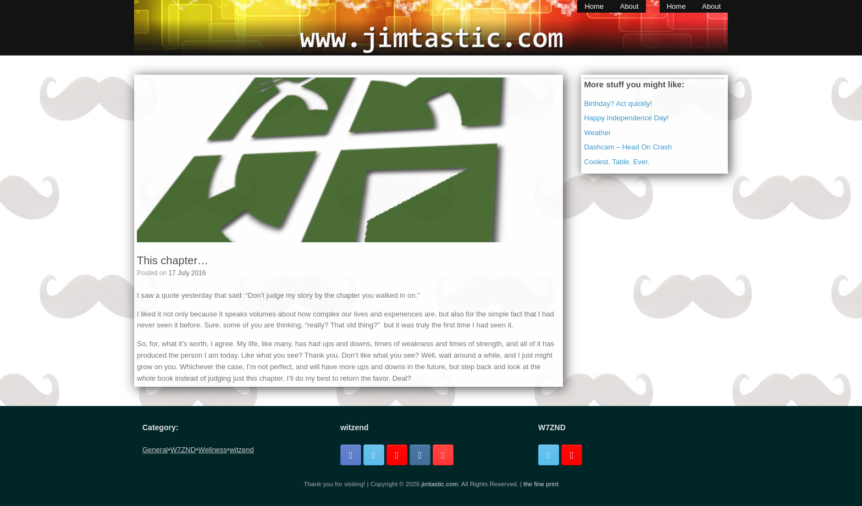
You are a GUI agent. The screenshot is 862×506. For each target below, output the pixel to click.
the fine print (540, 484)
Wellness (213, 450)
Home (594, 6)
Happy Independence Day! (626, 118)
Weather (597, 133)
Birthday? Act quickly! (618, 103)
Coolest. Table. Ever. (616, 162)
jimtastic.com (440, 484)
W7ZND (183, 450)
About (629, 6)
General (155, 450)
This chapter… (172, 260)
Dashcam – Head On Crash (628, 147)
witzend (242, 450)
